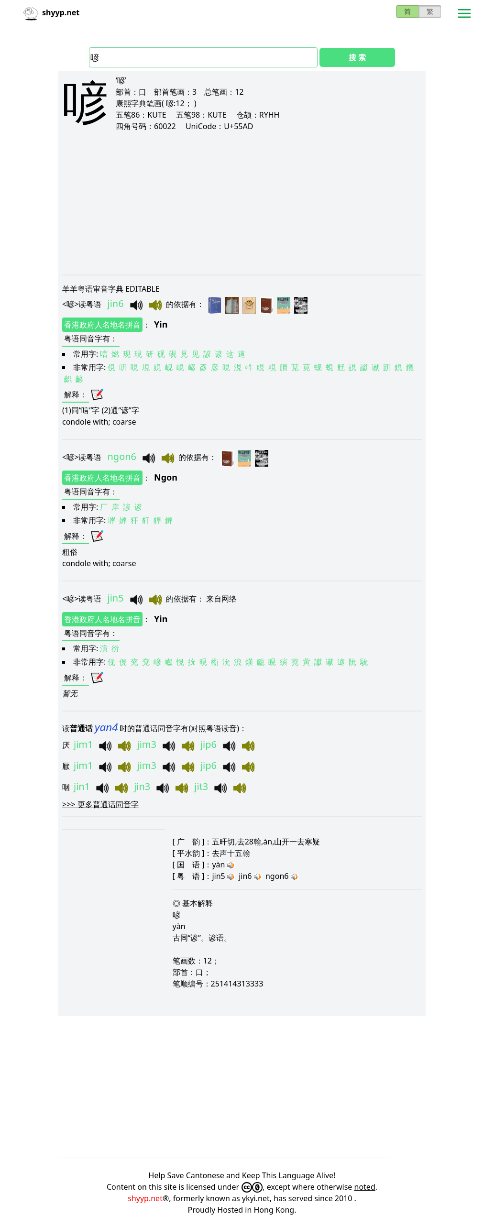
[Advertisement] (242, 203)
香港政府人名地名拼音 (102, 324)
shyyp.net (145, 1198)
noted (364, 1187)
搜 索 (357, 57)
